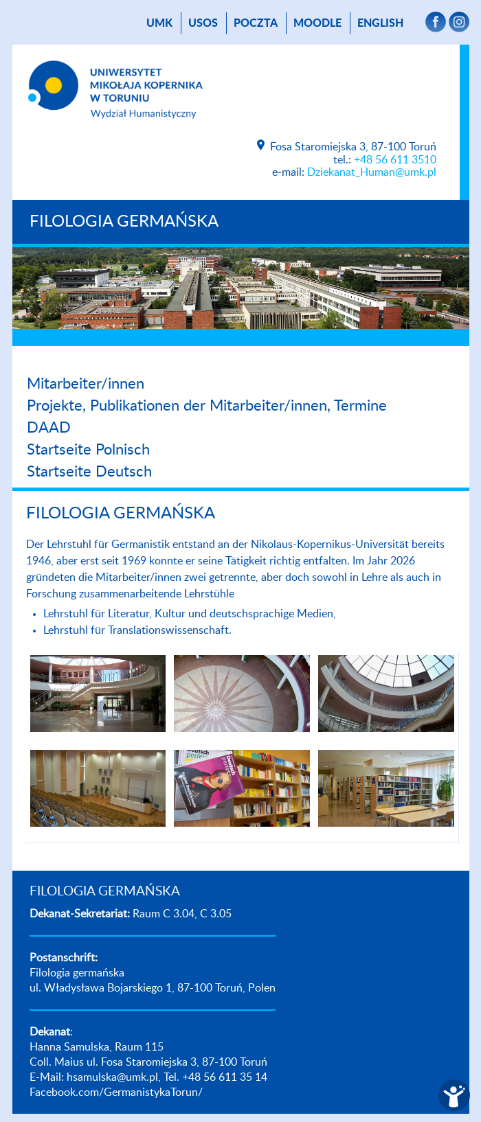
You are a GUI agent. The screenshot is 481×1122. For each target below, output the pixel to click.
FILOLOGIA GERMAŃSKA (124, 222)
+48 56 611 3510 (395, 159)
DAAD (49, 427)
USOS (203, 23)
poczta (256, 23)
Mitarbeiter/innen (85, 383)
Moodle (317, 23)
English (380, 23)
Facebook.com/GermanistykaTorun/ (116, 1092)
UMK (159, 23)
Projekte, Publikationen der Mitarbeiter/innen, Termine (207, 405)
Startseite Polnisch (88, 449)
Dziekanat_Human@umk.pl (371, 172)
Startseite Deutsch (89, 471)
